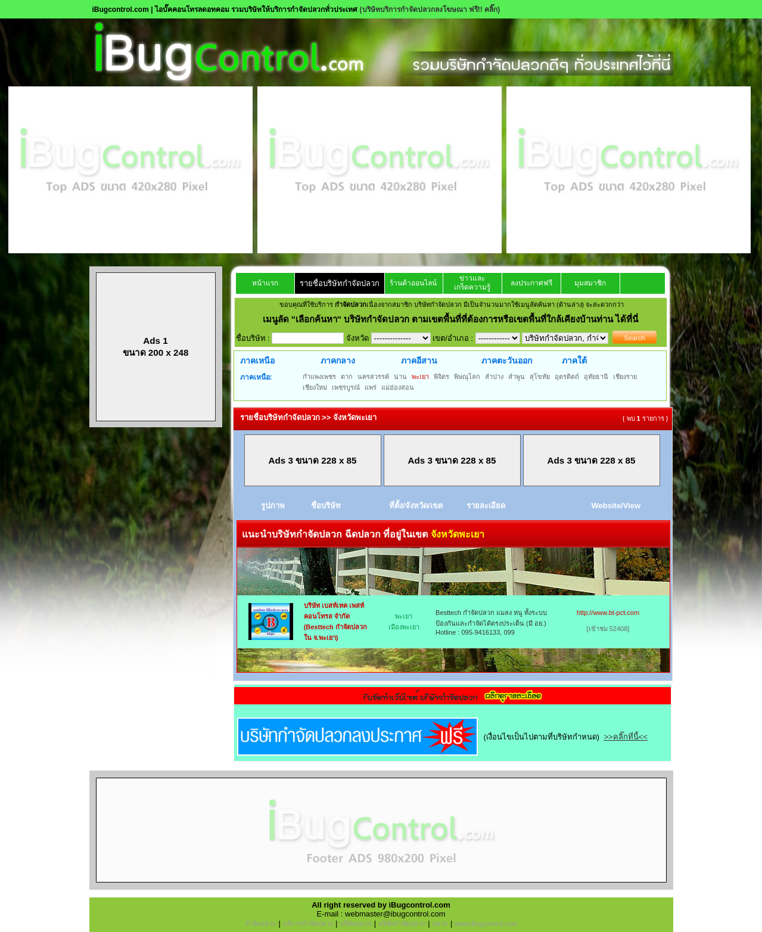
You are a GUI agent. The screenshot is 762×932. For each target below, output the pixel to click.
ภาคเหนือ (257, 360)
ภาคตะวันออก (506, 360)
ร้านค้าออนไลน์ (413, 283)
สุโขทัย (540, 376)
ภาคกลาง (338, 360)
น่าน (400, 376)
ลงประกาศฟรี (531, 283)
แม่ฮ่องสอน (397, 387)
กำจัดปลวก (260, 923)
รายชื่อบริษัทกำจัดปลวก (340, 283)
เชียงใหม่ (315, 387)
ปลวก (440, 923)
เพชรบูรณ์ (346, 387)
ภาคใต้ (574, 360)
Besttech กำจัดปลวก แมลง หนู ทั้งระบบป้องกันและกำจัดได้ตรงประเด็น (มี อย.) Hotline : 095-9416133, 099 (491, 622)
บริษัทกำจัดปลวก (402, 923)
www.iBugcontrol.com (486, 923)
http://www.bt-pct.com (608, 612)
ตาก (347, 376)
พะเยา (420, 376)
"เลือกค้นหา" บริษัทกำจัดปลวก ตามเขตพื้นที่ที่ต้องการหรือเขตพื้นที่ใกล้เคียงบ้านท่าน (453, 319)
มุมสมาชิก (590, 283)
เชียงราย (625, 376)
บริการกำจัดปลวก (308, 923)
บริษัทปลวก (356, 923)
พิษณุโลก (467, 376)
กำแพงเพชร (319, 376)
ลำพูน (516, 376)
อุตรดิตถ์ (567, 376)
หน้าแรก (265, 283)
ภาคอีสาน (419, 360)
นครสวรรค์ (373, 376)
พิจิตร (441, 376)
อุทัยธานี (596, 376)
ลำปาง (494, 376)
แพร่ (371, 387)
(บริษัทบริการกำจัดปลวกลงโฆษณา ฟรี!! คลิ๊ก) (430, 9)
